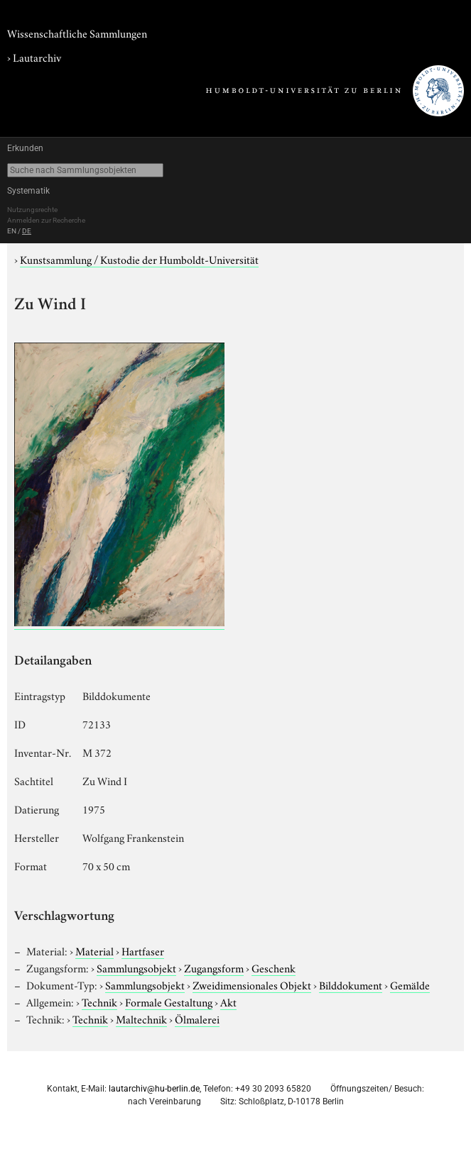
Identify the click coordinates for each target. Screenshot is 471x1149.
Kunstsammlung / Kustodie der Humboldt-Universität (139, 259)
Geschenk (273, 967)
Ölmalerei (197, 1018)
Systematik (28, 191)
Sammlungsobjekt (136, 967)
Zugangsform (214, 967)
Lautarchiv (37, 57)
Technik (99, 1001)
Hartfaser (142, 950)
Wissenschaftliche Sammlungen (77, 32)
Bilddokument (350, 984)
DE (26, 231)
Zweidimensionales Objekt (252, 984)
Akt (228, 1001)
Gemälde (410, 984)
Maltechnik (141, 1018)
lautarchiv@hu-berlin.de (154, 1089)
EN (11, 231)
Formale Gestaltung (168, 1001)
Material (94, 950)
